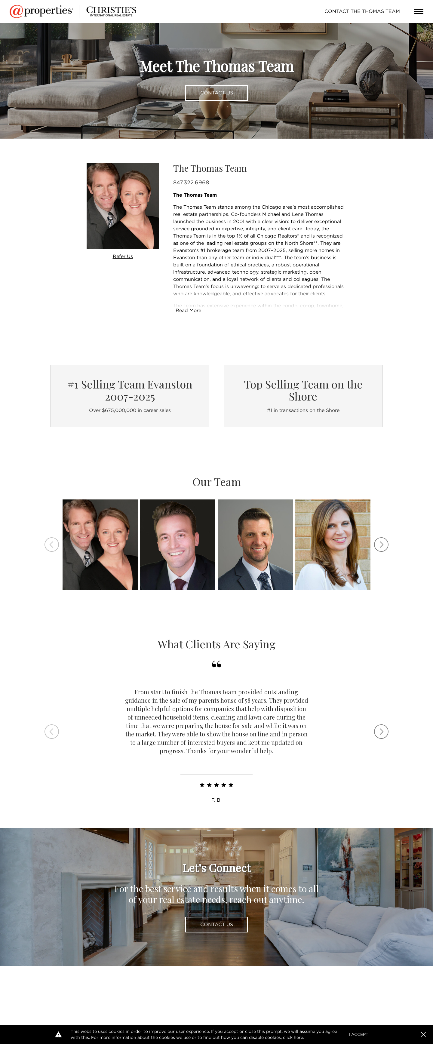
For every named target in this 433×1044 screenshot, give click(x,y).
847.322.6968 (191, 182)
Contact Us (216, 93)
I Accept (358, 1034)
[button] (423, 1034)
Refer (123, 256)
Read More (188, 310)
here (298, 1037)
